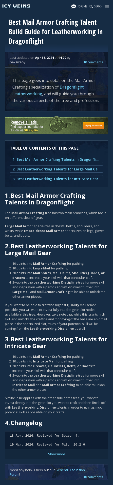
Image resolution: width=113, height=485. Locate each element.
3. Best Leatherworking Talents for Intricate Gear (55, 178)
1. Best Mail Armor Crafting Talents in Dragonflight (56, 159)
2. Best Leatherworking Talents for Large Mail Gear (56, 169)
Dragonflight (72, 87)
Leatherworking (27, 94)
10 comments (93, 62)
